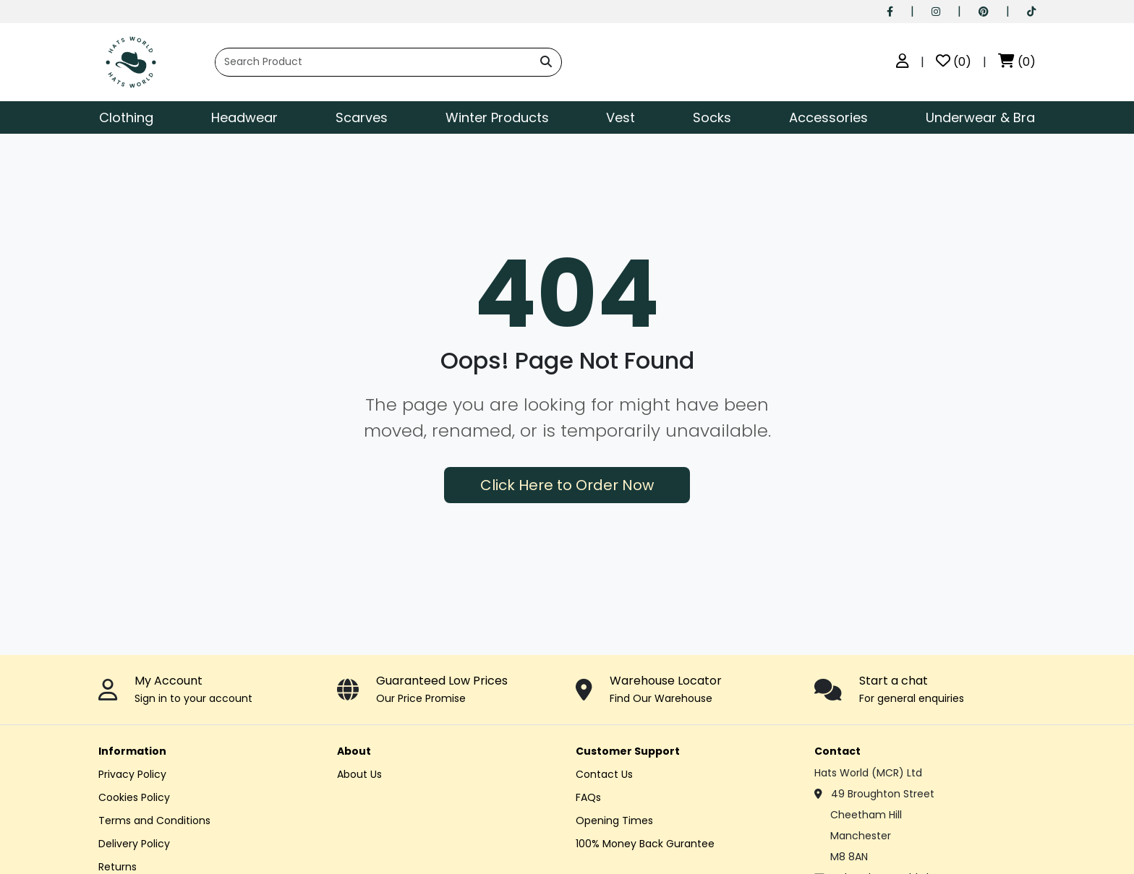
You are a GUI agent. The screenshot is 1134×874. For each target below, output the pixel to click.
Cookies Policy (134, 797)
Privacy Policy (132, 774)
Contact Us (604, 774)
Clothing (126, 117)
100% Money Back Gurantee (645, 843)
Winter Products (497, 117)
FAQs (588, 797)
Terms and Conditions (154, 820)
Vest (620, 117)
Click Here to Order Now (567, 485)
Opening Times (614, 820)
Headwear (244, 117)
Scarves (362, 117)
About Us (359, 774)
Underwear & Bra (980, 117)
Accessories (828, 117)
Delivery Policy (134, 843)
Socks (712, 117)
